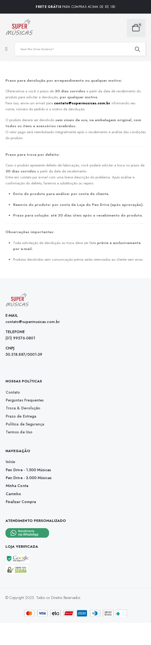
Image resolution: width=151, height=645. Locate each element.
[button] (12, 392)
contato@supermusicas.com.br (82, 103)
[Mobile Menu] (6, 49)
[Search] (137, 49)
